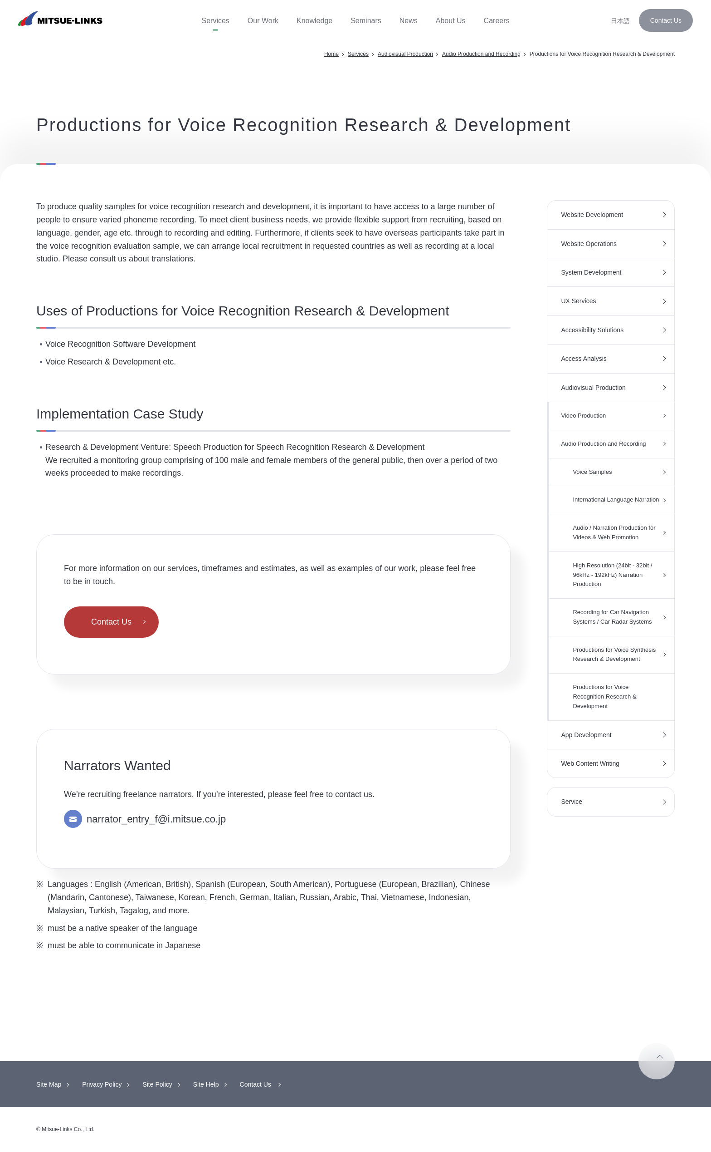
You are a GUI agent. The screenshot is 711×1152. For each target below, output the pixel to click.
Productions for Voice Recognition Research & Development (604, 696)
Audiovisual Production (405, 54)
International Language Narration (616, 499)
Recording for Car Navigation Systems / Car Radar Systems (612, 617)
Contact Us (666, 20)
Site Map (48, 1084)
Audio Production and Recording (481, 54)
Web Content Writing (590, 763)
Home (331, 54)
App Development (586, 734)
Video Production (583, 415)
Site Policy (157, 1084)
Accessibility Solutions (592, 330)
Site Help (206, 1084)
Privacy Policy (102, 1084)
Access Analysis (583, 358)
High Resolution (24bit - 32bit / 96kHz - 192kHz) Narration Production (612, 575)
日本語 (620, 21)
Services (358, 54)
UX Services (578, 301)
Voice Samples (592, 471)
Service (571, 801)
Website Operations (589, 243)
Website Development (592, 214)
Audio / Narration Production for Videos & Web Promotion (614, 532)
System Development (591, 272)
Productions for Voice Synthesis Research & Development (614, 654)
